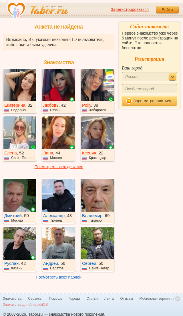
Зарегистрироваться (130, 9)
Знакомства (12, 299)
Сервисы (35, 299)
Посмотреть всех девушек (59, 166)
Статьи (92, 299)
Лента (109, 299)
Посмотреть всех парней (58, 277)
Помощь (55, 299)
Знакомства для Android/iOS (25, 305)
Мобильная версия (155, 299)
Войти (167, 9)
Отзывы (126, 299)
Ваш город (132, 67)
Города (74, 299)
